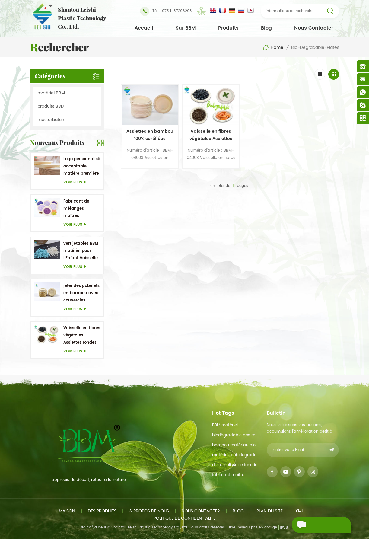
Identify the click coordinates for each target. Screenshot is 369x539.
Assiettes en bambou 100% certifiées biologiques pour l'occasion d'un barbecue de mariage (146, 131)
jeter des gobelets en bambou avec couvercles (81, 293)
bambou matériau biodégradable (236, 445)
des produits (102, 511)
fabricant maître (228, 475)
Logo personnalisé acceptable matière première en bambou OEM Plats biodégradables (81, 166)
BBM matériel (225, 425)
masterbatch (50, 119)
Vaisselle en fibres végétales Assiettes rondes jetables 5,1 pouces (81, 335)
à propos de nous (149, 511)
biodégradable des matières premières (236, 435)
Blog (266, 28)
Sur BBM (186, 28)
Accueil (144, 28)
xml (299, 511)
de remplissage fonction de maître (236, 465)
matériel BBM (51, 93)
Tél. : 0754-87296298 (166, 11)
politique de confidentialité (184, 518)
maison (67, 511)
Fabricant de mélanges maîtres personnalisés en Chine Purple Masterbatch (80, 209)
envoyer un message (311, 525)
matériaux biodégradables (236, 455)
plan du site (269, 511)
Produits (228, 28)
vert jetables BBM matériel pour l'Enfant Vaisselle (80, 251)
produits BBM (51, 106)
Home (272, 47)
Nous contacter (313, 28)
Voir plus (76, 182)
